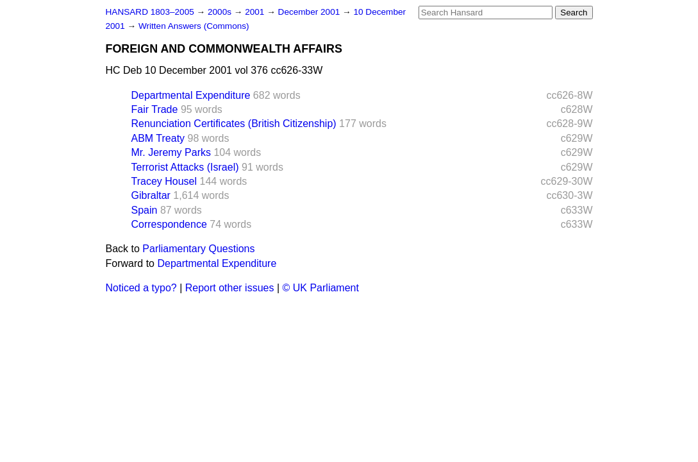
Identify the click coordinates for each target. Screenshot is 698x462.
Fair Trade (154, 109)
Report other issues (229, 287)
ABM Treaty (158, 138)
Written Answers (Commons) (193, 26)
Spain (144, 210)
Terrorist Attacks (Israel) (185, 167)
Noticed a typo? (141, 287)
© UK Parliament (321, 287)
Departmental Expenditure (191, 95)
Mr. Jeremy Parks (171, 152)
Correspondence (169, 224)
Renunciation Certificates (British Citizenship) (234, 123)
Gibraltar (150, 195)
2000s (221, 12)
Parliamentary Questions (198, 248)
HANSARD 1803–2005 (150, 12)
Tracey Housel (164, 181)
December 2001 (310, 12)
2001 (256, 12)
